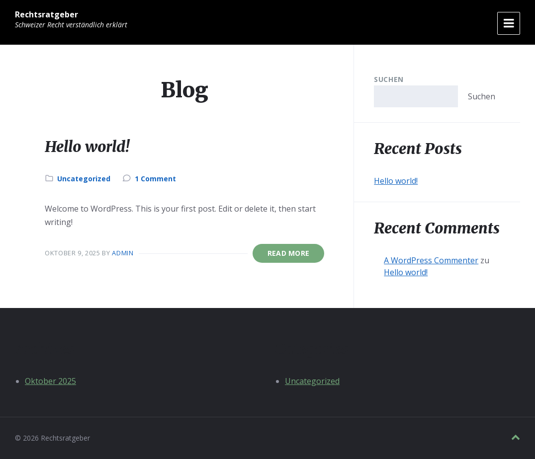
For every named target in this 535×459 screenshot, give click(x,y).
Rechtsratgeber (46, 14)
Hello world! (87, 146)
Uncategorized (83, 178)
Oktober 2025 (50, 381)
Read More (289, 253)
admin (122, 252)
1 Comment (155, 178)
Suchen (388, 79)
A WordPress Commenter (431, 260)
